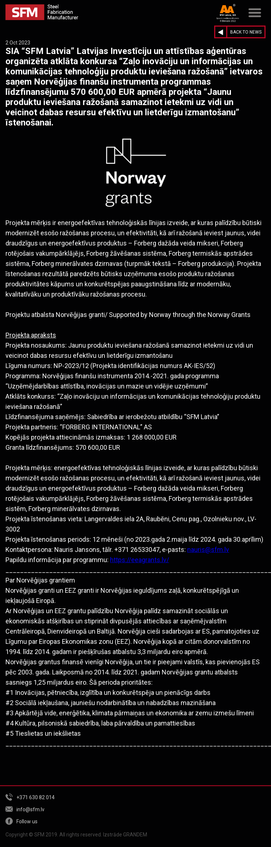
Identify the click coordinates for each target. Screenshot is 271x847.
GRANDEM (135, 835)
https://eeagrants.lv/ (139, 560)
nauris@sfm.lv (208, 549)
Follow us (27, 821)
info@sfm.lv (30, 809)
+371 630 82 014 (35, 797)
